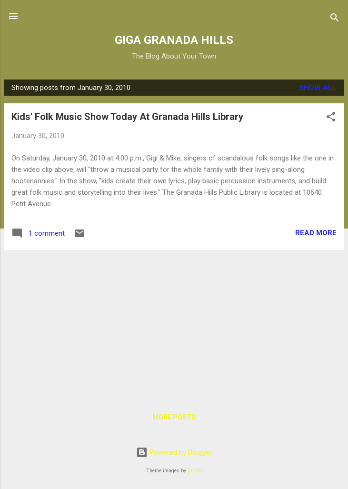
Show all (318, 87)
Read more (316, 233)
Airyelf (195, 471)
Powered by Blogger (174, 452)
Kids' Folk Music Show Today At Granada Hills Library (127, 116)
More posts (174, 417)
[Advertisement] (174, 324)
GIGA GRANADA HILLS (174, 40)
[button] (331, 118)
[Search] (334, 19)
